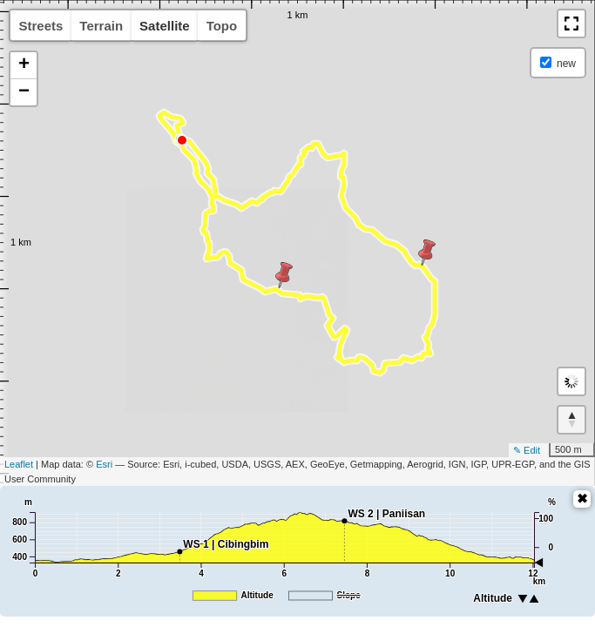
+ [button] (24, 65)
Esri (104, 464)
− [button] (24, 92)
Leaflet (18, 464)
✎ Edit (526, 450)
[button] (571, 23)
